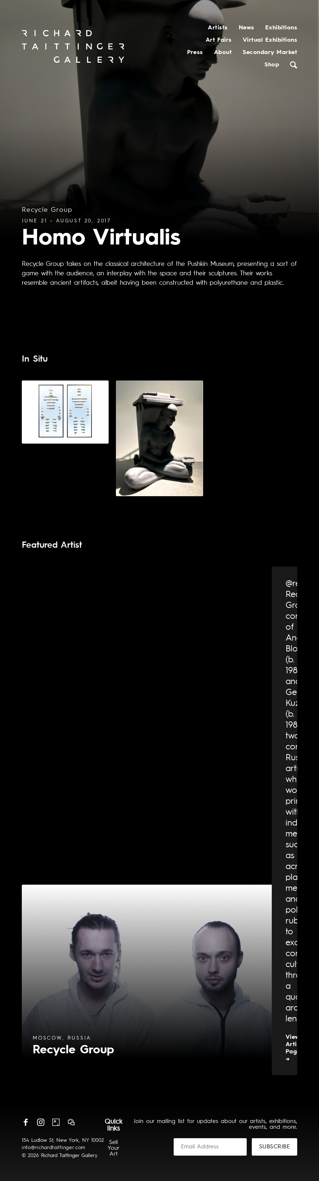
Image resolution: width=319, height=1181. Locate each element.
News (246, 28)
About (223, 52)
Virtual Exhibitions (270, 40)
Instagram (40, 1122)
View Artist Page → (294, 1048)
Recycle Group (47, 210)
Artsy (56, 1122)
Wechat (71, 1122)
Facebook (25, 1122)
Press (195, 52)
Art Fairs (219, 40)
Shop (272, 65)
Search (293, 65)
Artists (217, 28)
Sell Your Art (114, 1148)
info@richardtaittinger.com (53, 1147)
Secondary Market (270, 52)
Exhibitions (281, 28)
